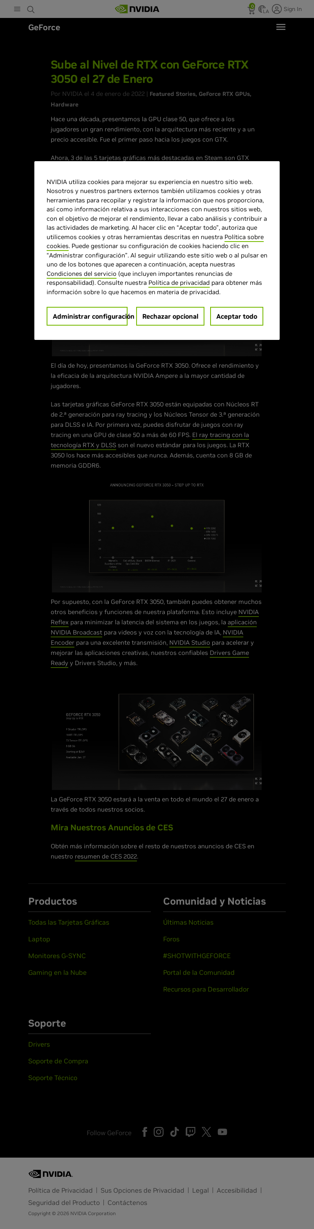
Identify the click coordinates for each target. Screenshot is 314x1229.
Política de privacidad (179, 282)
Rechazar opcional (170, 316)
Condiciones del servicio (82, 273)
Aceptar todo (236, 316)
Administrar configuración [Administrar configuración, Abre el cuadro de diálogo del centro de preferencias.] (90, 316)
